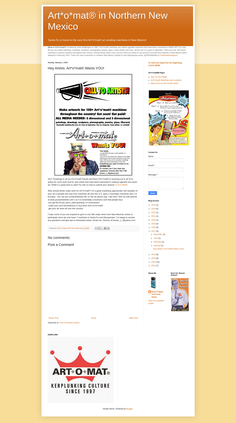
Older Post (133, 318)
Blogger (129, 409)
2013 (153, 266)
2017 (153, 231)
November (158, 234)
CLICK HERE (121, 185)
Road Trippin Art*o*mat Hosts (157, 294)
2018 (153, 227)
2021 (153, 216)
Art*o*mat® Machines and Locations (166, 80)
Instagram (173, 55)
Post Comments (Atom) (69, 323)
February (158, 242)
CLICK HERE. (154, 65)
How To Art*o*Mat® (159, 77)
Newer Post (54, 318)
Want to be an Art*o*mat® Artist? (165, 83)
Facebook (164, 55)
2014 (153, 262)
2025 (153, 205)
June (156, 238)
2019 (153, 224)
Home (93, 318)
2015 (153, 258)
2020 (153, 220)
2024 (153, 209)
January (157, 245)
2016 (153, 254)
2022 (153, 212)
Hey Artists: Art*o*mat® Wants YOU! (168, 249)
